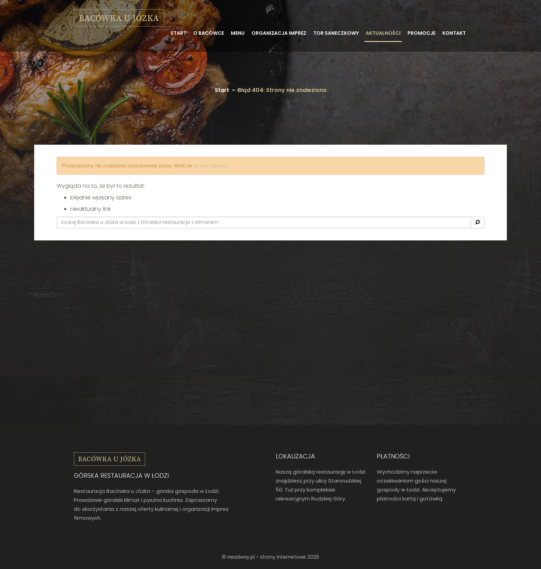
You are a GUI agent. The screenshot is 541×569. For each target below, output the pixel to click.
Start (178, 33)
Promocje (421, 33)
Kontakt (454, 33)
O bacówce (208, 33)
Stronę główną (210, 165)
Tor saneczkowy (336, 33)
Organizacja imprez (279, 33)
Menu (238, 33)
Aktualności (383, 33)
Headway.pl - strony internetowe (266, 557)
